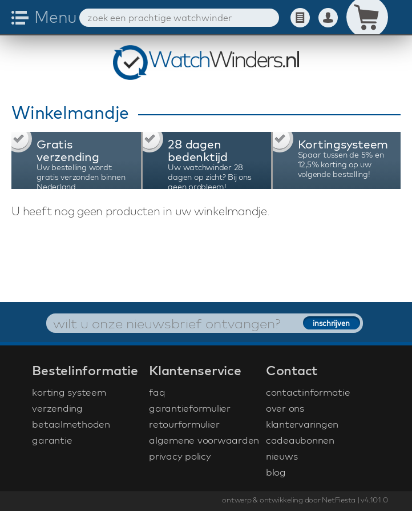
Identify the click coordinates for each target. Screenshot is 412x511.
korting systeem (69, 392)
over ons (285, 408)
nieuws (282, 456)
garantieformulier (190, 408)
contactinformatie (308, 392)
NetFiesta (339, 499)
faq (157, 392)
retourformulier (184, 424)
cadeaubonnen (300, 440)
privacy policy (180, 456)
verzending (57, 408)
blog (276, 472)
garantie (52, 440)
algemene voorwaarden (204, 440)
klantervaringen (302, 424)
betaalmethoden (71, 424)
